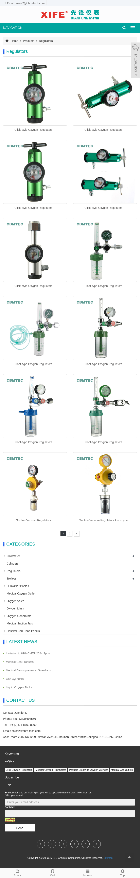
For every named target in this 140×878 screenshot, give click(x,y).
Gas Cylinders (15, 679)
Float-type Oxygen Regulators (103, 286)
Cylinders (12, 563)
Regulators (45, 40)
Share (17, 872)
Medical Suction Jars (20, 623)
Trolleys (12, 578)
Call (52, 872)
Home (14, 40)
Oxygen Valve (15, 601)
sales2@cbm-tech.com (26, 731)
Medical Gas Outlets (122, 770)
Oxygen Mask (15, 608)
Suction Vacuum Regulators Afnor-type (103, 520)
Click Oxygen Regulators (19, 770)
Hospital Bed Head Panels (23, 631)
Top (122, 872)
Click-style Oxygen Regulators (34, 129)
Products (28, 40)
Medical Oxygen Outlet (21, 593)
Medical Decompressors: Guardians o (29, 670)
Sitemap (108, 858)
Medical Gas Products (20, 662)
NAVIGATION (12, 28)
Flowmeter (13, 556)
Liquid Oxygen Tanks (19, 687)
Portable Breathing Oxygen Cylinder (88, 770)
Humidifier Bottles (18, 586)
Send (19, 828)
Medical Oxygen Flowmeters (50, 770)
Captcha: (10, 807)
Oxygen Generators (19, 616)
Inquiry (87, 872)
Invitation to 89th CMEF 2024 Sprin (28, 653)
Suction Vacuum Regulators (33, 520)
